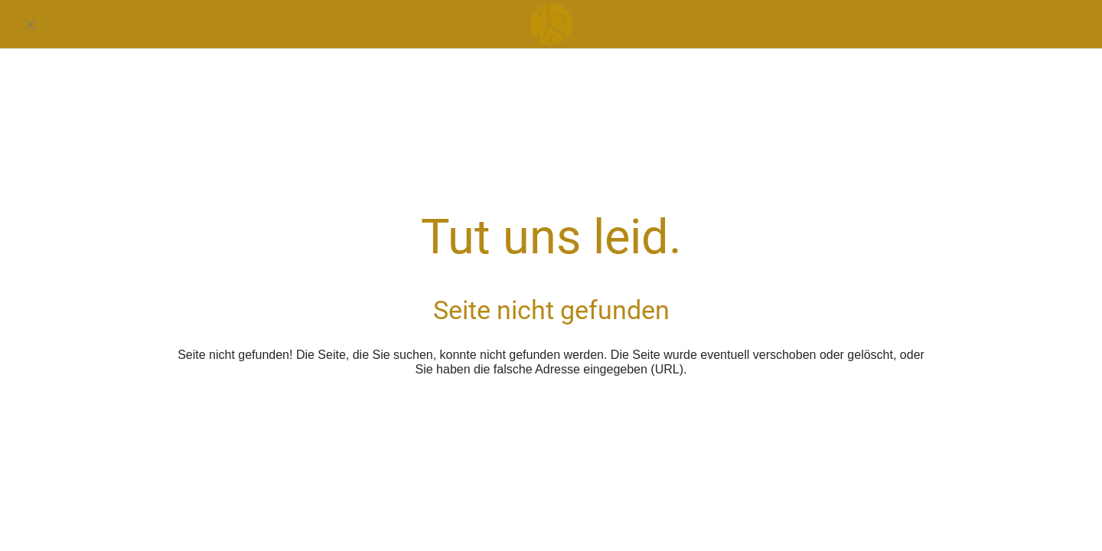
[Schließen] (30, 24)
